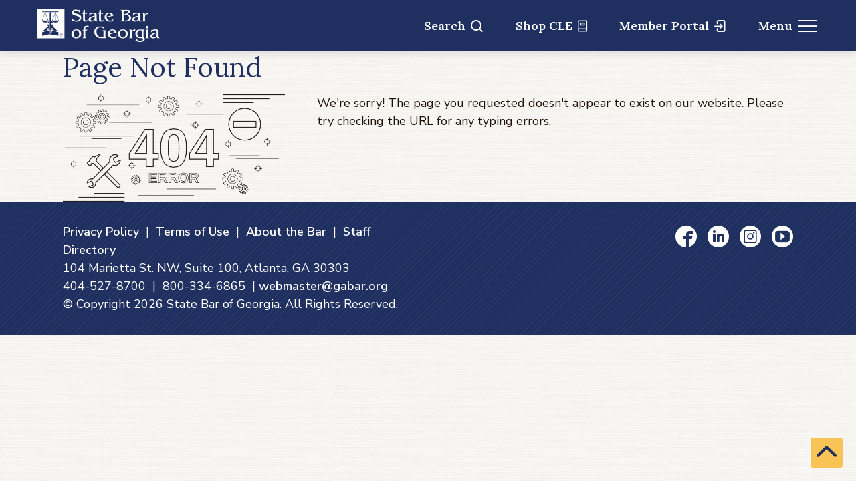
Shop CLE (551, 25)
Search (453, 25)
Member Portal (672, 25)
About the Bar (286, 232)
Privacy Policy (101, 232)
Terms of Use (192, 232)
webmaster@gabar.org (323, 286)
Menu (788, 25)
